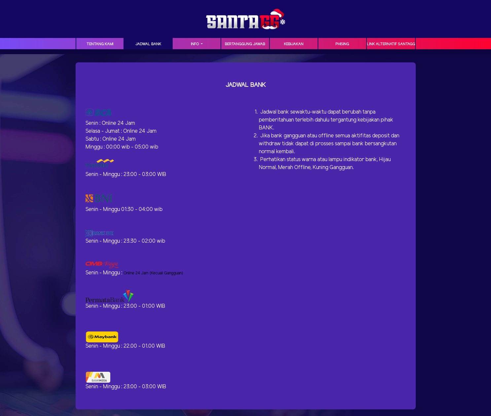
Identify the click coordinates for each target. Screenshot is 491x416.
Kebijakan (293, 44)
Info (195, 44)
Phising (342, 44)
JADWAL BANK (148, 44)
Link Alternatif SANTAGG (391, 44)
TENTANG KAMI (100, 44)
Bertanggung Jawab (245, 44)
